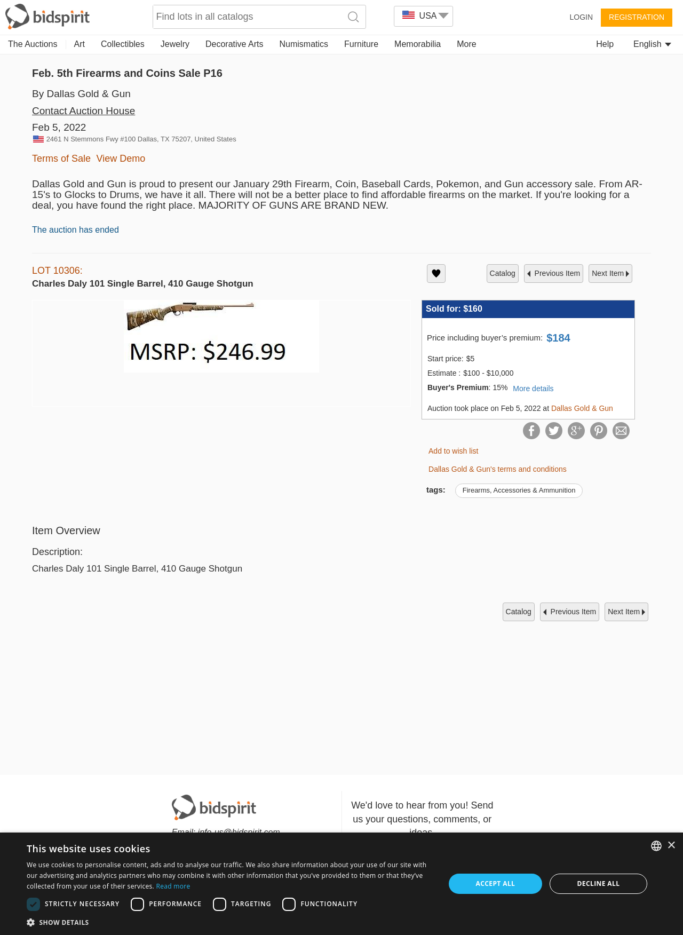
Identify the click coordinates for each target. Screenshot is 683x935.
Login (581, 17)
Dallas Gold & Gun (582, 408)
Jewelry (175, 44)
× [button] (671, 846)
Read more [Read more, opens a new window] (173, 886)
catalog (502, 273)
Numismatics (303, 44)
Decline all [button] (598, 883)
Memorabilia (417, 44)
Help (605, 44)
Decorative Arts (234, 44)
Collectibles (123, 44)
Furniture (361, 44)
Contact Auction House (83, 110)
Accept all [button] (495, 883)
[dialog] (341, 884)
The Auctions (33, 44)
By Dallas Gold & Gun (81, 93)
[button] (230, 922)
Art (79, 44)
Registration (636, 17)
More (466, 44)
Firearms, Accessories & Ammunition (519, 490)
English (652, 44)
